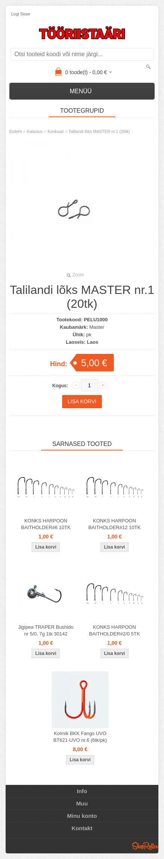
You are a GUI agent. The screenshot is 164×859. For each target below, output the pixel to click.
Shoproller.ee (145, 846)
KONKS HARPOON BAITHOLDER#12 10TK (114, 524)
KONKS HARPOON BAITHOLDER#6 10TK (45, 524)
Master (96, 327)
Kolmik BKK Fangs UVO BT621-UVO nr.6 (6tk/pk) (80, 737)
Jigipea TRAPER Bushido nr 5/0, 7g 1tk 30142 (45, 630)
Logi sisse (20, 14)
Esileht (15, 131)
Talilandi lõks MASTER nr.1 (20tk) (99, 131)
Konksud (56, 131)
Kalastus (34, 131)
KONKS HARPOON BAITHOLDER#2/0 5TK (114, 630)
